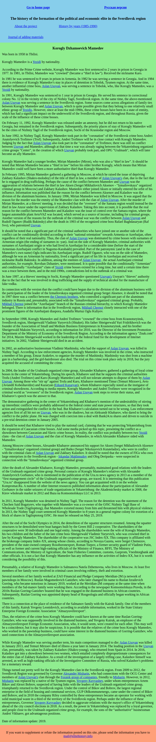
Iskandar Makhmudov (72, 456)
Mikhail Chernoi (12, 304)
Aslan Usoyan (51, 86)
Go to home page (38, 7)
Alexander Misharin (76, 673)
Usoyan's (106, 276)
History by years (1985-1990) (78, 26)
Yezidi (37, 62)
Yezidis (27, 110)
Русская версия (115, 7)
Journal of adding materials (25, 37)
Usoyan (18, 146)
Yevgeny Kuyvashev (89, 680)
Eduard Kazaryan (66, 385)
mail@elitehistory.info (78, 736)
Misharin (119, 677)
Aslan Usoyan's (112, 178)
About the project (25, 26)
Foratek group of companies (79, 677)
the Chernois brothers (64, 296)
